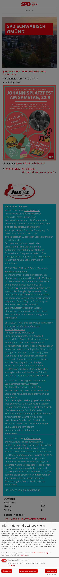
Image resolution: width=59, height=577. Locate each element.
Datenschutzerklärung (40, 553)
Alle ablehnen (7, 571)
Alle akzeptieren (50, 571)
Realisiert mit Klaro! (52, 574)
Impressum (24, 555)
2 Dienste (11, 565)
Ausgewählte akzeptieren (28, 571)
